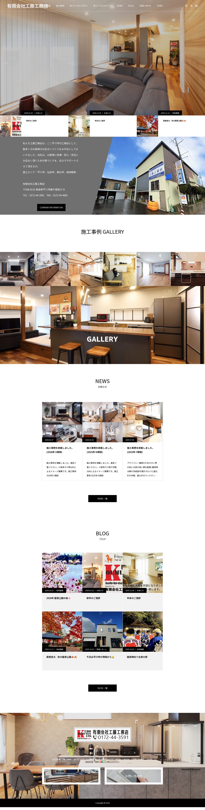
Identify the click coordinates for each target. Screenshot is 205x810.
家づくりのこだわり (79, 5)
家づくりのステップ (102, 5)
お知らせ (106, 113)
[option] (102, 58)
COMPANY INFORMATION (51, 207)
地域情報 (38, 113)
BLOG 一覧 (102, 690)
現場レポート (102, 650)
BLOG (131, 5)
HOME (160, 5)
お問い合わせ (145, 5)
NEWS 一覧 (102, 499)
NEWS (120, 5)
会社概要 (56, 762)
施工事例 (60, 5)
